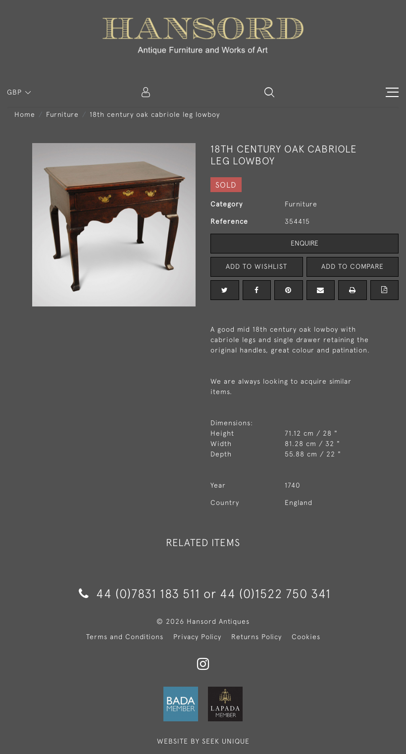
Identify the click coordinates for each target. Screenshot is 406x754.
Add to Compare (352, 266)
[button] (269, 92)
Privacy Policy (197, 637)
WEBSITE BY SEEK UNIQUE (203, 741)
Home (24, 114)
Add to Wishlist (256, 266)
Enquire (304, 243)
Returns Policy (256, 637)
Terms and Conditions (124, 637)
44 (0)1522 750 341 (275, 593)
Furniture (62, 114)
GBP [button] (15, 92)
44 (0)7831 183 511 (139, 593)
